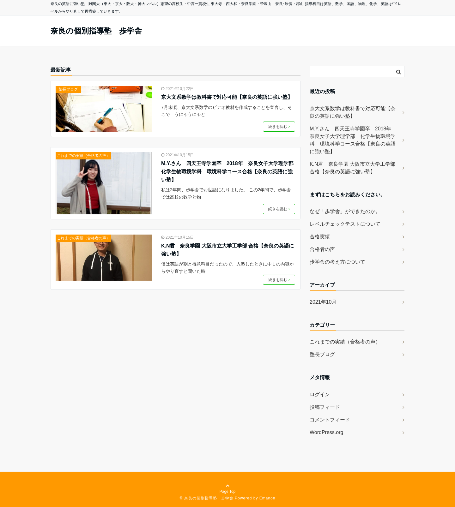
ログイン (320, 394)
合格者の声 (322, 249)
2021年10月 (323, 302)
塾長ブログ (68, 89)
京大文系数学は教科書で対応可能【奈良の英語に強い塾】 (227, 97)
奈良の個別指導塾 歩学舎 (96, 31)
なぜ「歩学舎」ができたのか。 (345, 211)
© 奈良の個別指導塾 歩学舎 (207, 498)
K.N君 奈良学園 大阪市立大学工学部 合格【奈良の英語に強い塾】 (227, 250)
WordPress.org (326, 432)
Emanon (267, 498)
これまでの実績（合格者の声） (83, 155)
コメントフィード (330, 419)
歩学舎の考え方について (337, 262)
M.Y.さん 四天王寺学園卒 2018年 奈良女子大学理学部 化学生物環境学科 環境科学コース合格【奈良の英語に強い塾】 (228, 171)
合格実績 (320, 236)
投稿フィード (325, 407)
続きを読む (279, 126)
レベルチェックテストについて (345, 224)
